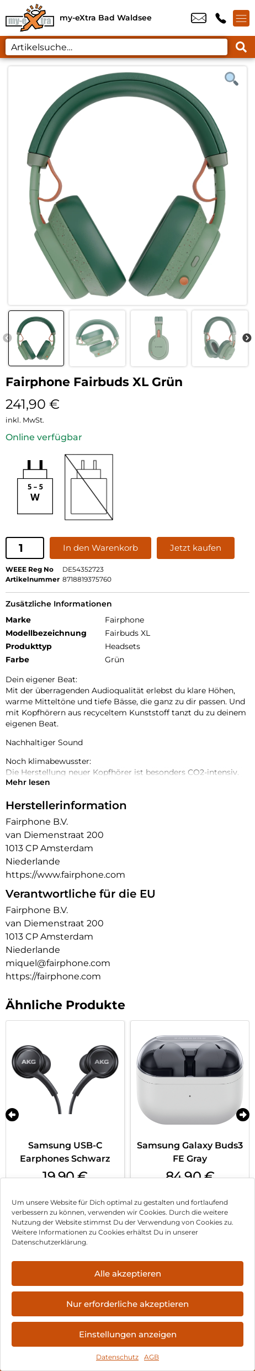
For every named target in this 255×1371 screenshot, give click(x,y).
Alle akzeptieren (127, 1273)
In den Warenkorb (100, 547)
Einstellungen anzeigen (128, 1334)
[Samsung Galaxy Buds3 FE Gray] (189, 1079)
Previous (7, 338)
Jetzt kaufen (195, 547)
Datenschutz (117, 1357)
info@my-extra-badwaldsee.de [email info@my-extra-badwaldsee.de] (198, 18)
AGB (151, 1357)
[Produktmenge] (25, 548)
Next (246, 338)
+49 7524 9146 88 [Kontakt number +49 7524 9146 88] (220, 18)
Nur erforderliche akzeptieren (127, 1304)
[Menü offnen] (241, 18)
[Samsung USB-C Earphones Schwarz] (65, 1079)
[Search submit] (241, 47)
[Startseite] (30, 18)
